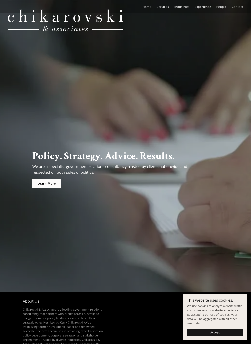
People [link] (221, 7)
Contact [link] (237, 7)
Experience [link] (203, 7)
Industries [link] (182, 7)
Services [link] (163, 7)
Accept (215, 332)
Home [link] (147, 7)
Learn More (46, 183)
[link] (65, 5)
